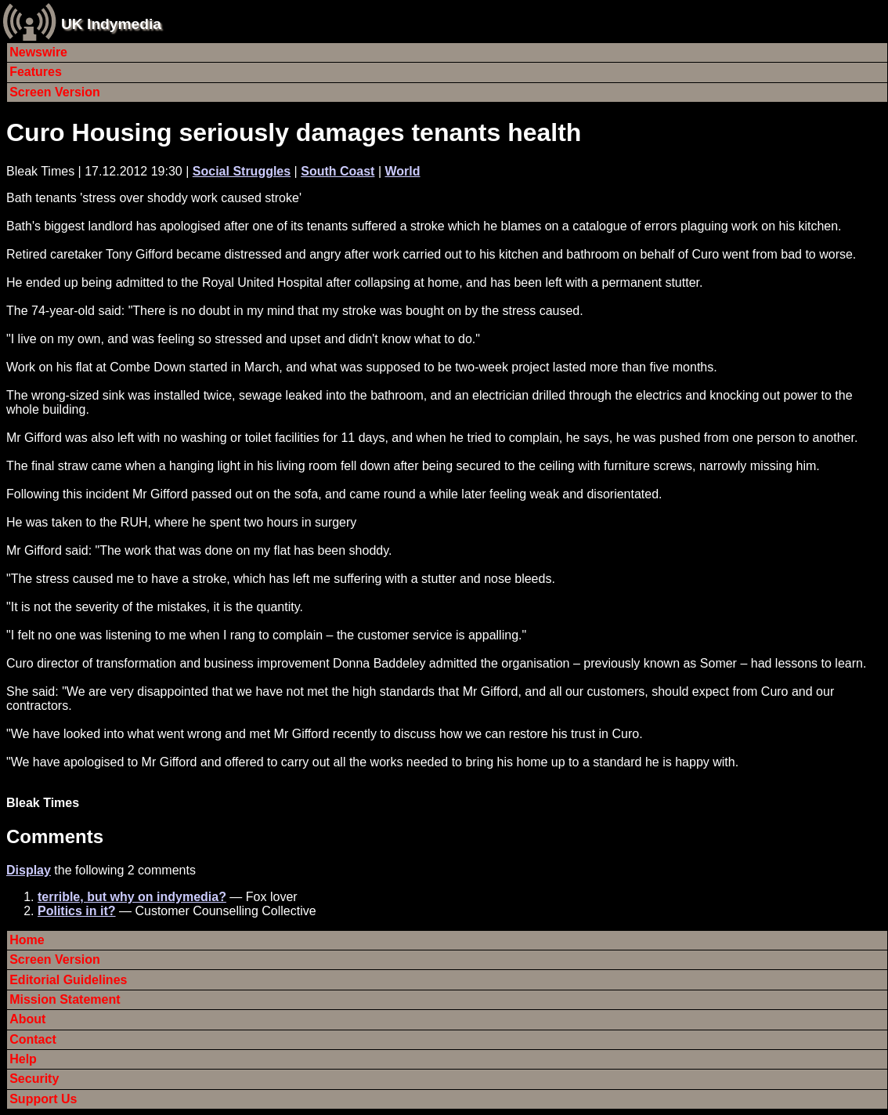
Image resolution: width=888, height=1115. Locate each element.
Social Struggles (242, 171)
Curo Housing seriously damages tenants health (293, 132)
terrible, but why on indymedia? (132, 896)
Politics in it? (77, 911)
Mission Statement (64, 999)
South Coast (337, 171)
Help (23, 1059)
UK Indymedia (111, 24)
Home (26, 940)
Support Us (43, 1099)
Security (34, 1078)
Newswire (38, 52)
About (27, 1019)
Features (35, 71)
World (402, 171)
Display (28, 870)
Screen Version (54, 92)
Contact (32, 1039)
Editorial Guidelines (68, 979)
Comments (54, 836)
